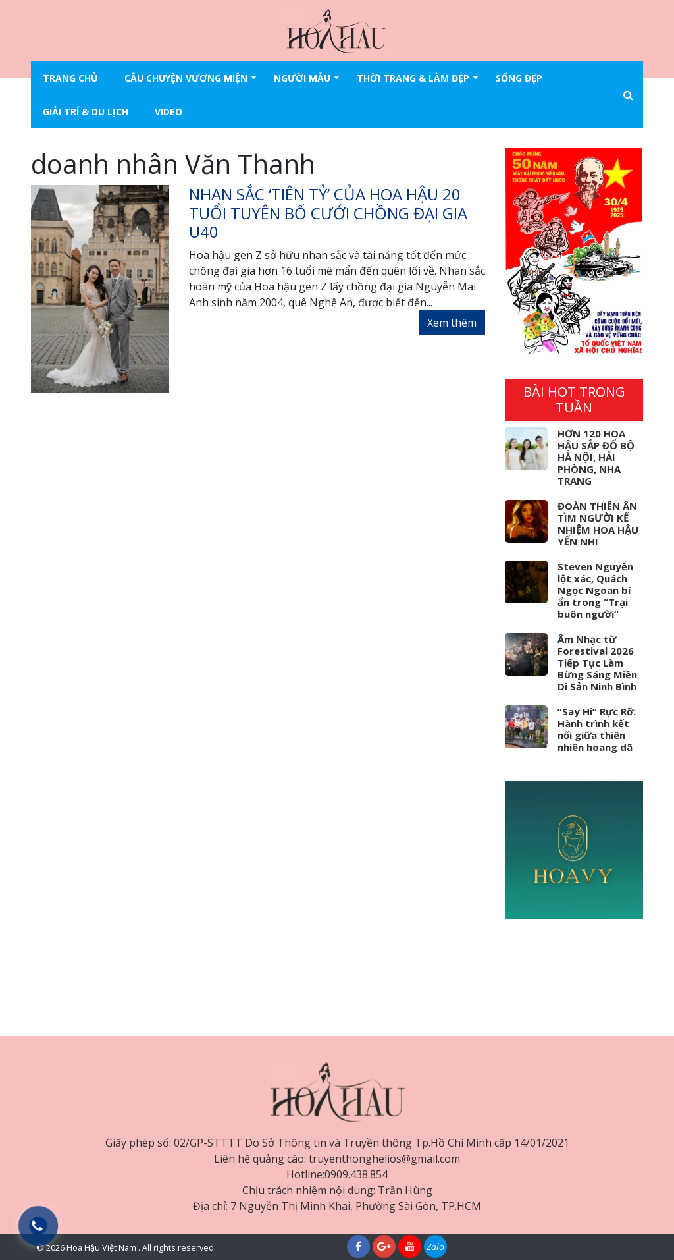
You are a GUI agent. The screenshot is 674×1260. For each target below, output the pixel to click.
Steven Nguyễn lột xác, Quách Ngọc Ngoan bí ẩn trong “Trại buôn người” (595, 590)
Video (168, 111)
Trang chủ (70, 78)
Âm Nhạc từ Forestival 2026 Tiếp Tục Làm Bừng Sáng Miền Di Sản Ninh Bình (597, 662)
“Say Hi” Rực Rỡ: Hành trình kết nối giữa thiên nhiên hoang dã (596, 729)
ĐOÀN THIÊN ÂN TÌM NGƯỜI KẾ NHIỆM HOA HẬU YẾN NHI (597, 523)
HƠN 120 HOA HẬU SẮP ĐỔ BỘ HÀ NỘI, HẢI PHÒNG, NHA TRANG (596, 457)
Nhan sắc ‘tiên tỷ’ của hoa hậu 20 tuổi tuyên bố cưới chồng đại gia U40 (328, 213)
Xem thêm (452, 322)
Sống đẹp (519, 78)
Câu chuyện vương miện (185, 78)
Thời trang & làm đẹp (413, 78)
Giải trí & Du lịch (85, 111)
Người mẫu (302, 78)
